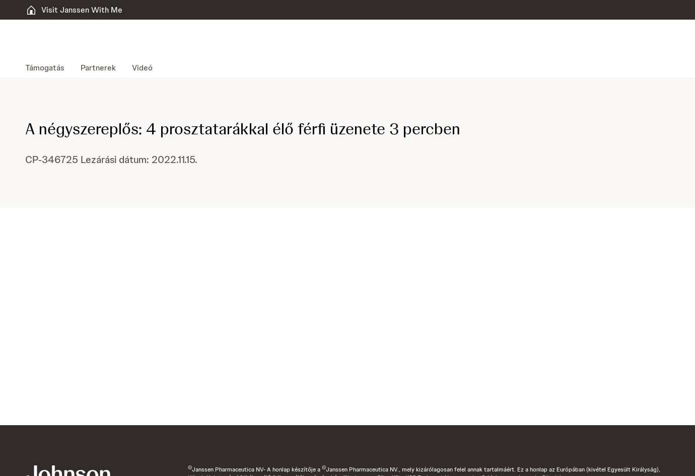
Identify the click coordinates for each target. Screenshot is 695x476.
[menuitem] (49, 68)
